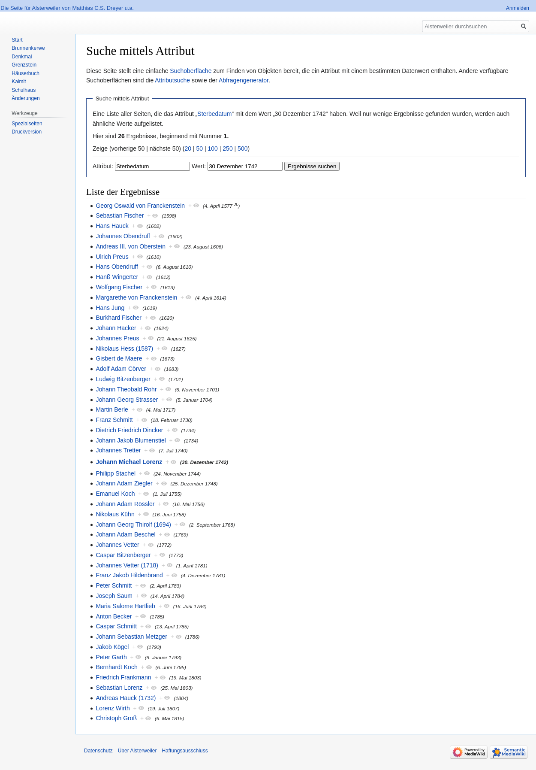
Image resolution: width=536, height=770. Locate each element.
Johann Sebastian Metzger (131, 636)
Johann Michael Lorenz (129, 461)
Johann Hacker (116, 327)
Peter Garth (111, 657)
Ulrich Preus (112, 256)
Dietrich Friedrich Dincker (129, 430)
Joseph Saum (114, 595)
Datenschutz (98, 751)
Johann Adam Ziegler (124, 483)
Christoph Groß (116, 718)
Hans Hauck (112, 225)
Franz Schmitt (114, 419)
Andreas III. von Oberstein (131, 246)
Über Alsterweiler (137, 751)
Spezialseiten (27, 124)
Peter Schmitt (114, 585)
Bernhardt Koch (116, 667)
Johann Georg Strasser (127, 399)
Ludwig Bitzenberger (123, 379)
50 (199, 148)
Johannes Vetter (117, 544)
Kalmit (19, 82)
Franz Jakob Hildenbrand (129, 575)
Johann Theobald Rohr (126, 389)
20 (188, 148)
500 (242, 148)
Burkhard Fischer (119, 317)
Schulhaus (24, 90)
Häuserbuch (25, 73)
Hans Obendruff (117, 266)
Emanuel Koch (115, 493)
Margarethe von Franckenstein (136, 297)
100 (213, 148)
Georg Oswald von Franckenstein (140, 205)
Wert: (199, 166)
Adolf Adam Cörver (121, 368)
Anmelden (517, 8)
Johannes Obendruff (123, 236)
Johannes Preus (117, 338)
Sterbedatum (214, 113)
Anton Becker (114, 616)
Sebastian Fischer (120, 215)
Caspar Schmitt (116, 626)
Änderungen (25, 98)
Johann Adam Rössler (125, 503)
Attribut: (103, 166)
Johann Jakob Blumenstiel (131, 440)
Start (17, 40)
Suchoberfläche (190, 70)
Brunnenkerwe (28, 48)
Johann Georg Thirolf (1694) (133, 524)
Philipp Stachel (116, 473)
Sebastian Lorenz (119, 687)
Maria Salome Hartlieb (125, 606)
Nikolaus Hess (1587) (124, 348)
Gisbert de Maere (119, 358)
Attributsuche (172, 80)
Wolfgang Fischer (119, 287)
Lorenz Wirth (112, 708)
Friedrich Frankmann (123, 677)
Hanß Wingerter (117, 276)
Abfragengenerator (243, 80)
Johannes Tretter (118, 450)
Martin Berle (112, 409)
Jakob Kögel (112, 646)
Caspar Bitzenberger (123, 555)
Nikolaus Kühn (115, 514)
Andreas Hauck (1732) (126, 697)
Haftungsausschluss (185, 751)
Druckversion (27, 132)
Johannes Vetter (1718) (127, 565)
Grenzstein (24, 65)
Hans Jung (110, 307)
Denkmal (22, 57)
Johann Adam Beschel (125, 534)
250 (227, 148)
